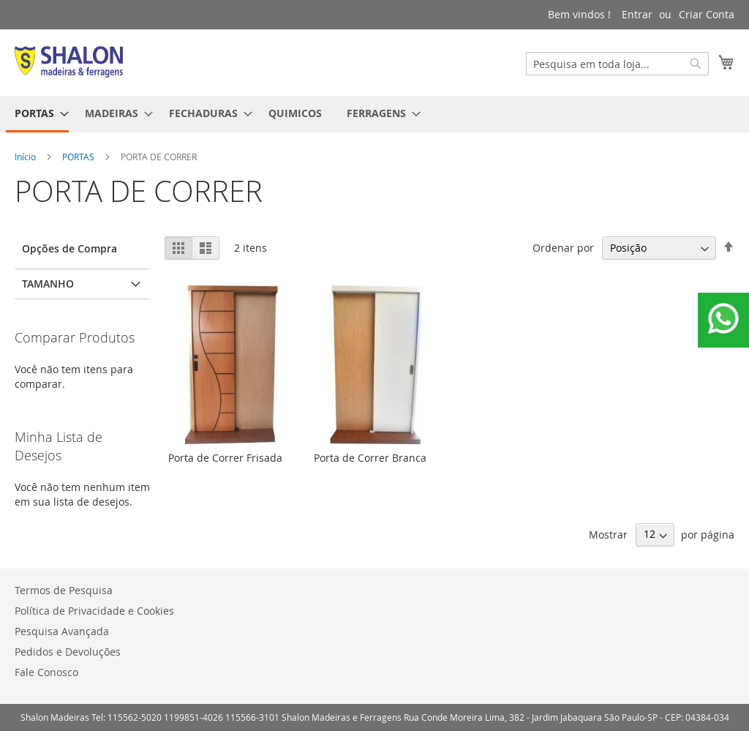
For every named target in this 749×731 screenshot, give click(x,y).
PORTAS (79, 156)
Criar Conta (706, 14)
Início (26, 156)
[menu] (374, 114)
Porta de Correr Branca (370, 458)
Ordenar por (563, 248)
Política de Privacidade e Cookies (94, 611)
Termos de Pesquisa (64, 590)
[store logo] (69, 62)
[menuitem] (37, 114)
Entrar (637, 14)
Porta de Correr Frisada (225, 458)
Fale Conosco (46, 672)
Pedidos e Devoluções (68, 652)
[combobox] (617, 63)
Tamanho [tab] (48, 283)
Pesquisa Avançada (62, 631)
